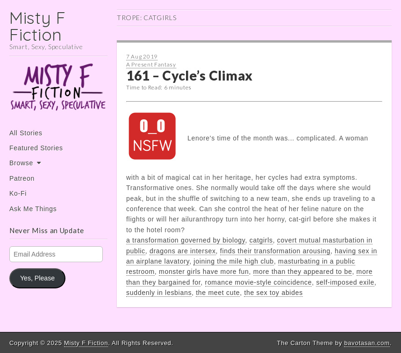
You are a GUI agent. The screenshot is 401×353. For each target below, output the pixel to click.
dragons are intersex (183, 251)
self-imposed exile (345, 282)
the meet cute (218, 292)
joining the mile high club (233, 261)
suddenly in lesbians (159, 292)
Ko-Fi (18, 193)
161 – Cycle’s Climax (189, 75)
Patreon (22, 178)
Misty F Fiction (37, 26)
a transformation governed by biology (185, 240)
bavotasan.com (366, 342)
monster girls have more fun (204, 271)
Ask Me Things (33, 209)
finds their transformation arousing (275, 251)
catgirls (261, 240)
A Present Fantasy (151, 64)
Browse (21, 163)
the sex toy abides (273, 292)
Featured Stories (36, 148)
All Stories (26, 133)
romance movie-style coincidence (258, 282)
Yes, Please (37, 278)
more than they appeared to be (302, 271)
